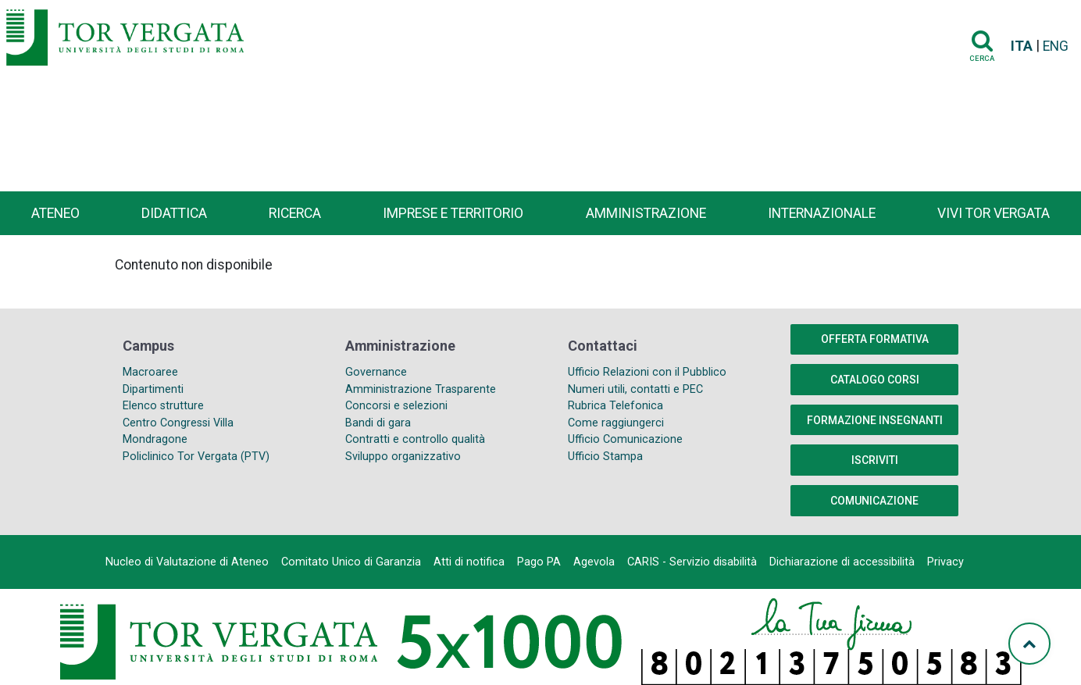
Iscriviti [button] (874, 460)
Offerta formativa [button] (875, 339)
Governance (376, 372)
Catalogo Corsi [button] (874, 379)
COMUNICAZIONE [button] (874, 500)
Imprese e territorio (453, 213)
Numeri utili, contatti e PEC (635, 389)
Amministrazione (646, 213)
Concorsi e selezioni (396, 405)
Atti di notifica (469, 562)
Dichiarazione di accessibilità (842, 562)
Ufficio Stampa (605, 456)
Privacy (945, 562)
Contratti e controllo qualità (415, 439)
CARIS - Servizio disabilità (692, 562)
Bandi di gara (378, 423)
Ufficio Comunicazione (625, 439)
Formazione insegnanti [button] (875, 420)
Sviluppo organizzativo (403, 456)
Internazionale (822, 213)
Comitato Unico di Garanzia (351, 562)
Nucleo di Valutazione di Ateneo (187, 562)
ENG (1056, 46)
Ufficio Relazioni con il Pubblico (647, 372)
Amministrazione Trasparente (420, 389)
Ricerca (295, 213)
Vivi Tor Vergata (993, 213)
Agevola (594, 562)
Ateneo (55, 213)
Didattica (174, 213)
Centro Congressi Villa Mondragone (178, 431)
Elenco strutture (163, 405)
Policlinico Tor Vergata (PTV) (196, 456)
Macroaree (150, 372)
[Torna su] (1029, 644)
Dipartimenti (153, 389)
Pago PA (539, 562)
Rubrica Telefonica (615, 405)
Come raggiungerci (616, 423)
